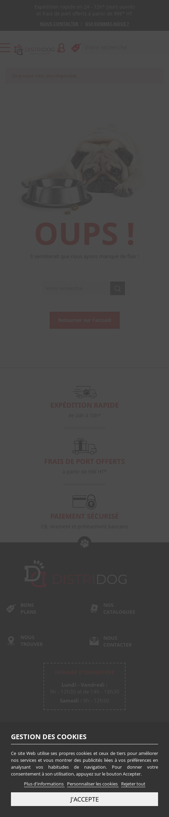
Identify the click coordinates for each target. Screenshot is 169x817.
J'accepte (84, 799)
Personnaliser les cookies (93, 784)
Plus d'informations (44, 784)
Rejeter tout (133, 784)
